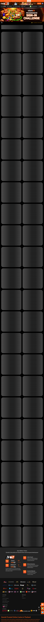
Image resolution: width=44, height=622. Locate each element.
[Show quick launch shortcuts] (41, 606)
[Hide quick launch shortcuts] (39, 607)
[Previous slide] (1, 15)
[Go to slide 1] (20, 20)
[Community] (8, 3)
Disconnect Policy (5, 602)
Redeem (28, 0)
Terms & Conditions (5, 598)
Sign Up (39, 3)
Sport (9, 6)
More (40, 6)
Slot (23, 6)
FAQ (22, 596)
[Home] (4, 3)
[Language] (42, 3)
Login (35, 3)
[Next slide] (43, 15)
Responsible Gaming (5, 601)
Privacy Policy (4, 599)
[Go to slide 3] (23, 20)
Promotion (33, 6)
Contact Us (24, 598)
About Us (3, 596)
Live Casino (16, 6)
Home (3, 6)
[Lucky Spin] (41, 609)
